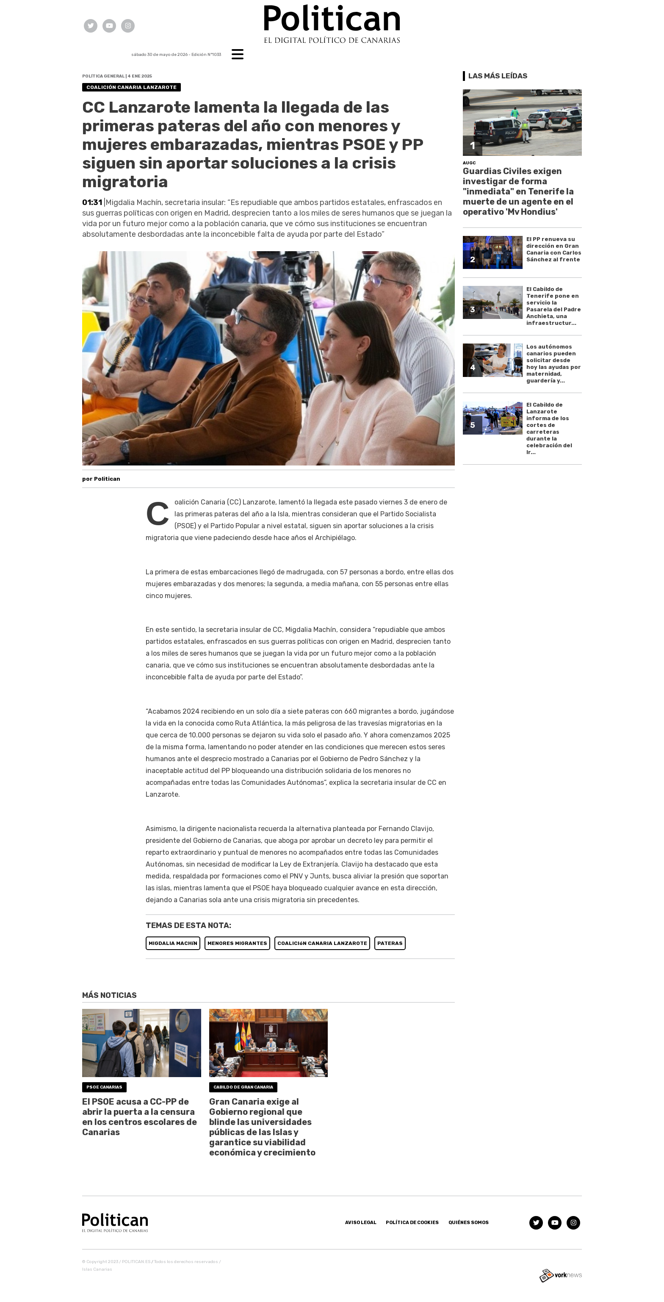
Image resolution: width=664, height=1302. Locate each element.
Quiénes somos (468, 1222)
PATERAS (390, 943)
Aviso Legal (360, 1222)
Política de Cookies (412, 1222)
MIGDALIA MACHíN (173, 943)
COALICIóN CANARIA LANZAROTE (322, 943)
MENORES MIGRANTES (237, 943)
